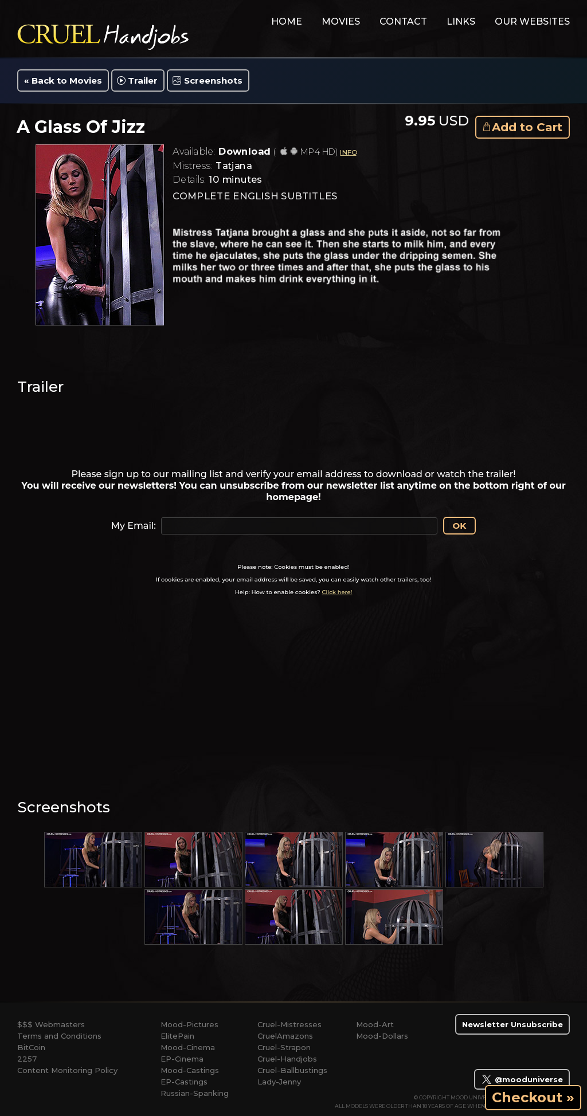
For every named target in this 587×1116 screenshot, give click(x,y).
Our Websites (532, 21)
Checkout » (533, 1097)
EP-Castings (184, 1081)
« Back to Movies (63, 80)
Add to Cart (527, 127)
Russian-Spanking (195, 1093)
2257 (27, 1058)
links (461, 21)
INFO (348, 152)
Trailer (143, 80)
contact (403, 21)
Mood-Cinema (188, 1047)
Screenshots (213, 80)
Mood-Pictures (189, 1024)
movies (341, 21)
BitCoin (31, 1047)
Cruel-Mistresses (289, 1024)
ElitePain (177, 1035)
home (286, 21)
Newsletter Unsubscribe (512, 1024)
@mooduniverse (522, 1079)
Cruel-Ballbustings (292, 1070)
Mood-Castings (190, 1070)
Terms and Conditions (59, 1035)
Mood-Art (375, 1024)
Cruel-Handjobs (287, 1058)
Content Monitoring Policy (67, 1070)
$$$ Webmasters (51, 1024)
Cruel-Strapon (284, 1047)
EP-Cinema (182, 1058)
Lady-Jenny (279, 1081)
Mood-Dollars (382, 1035)
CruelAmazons (285, 1035)
